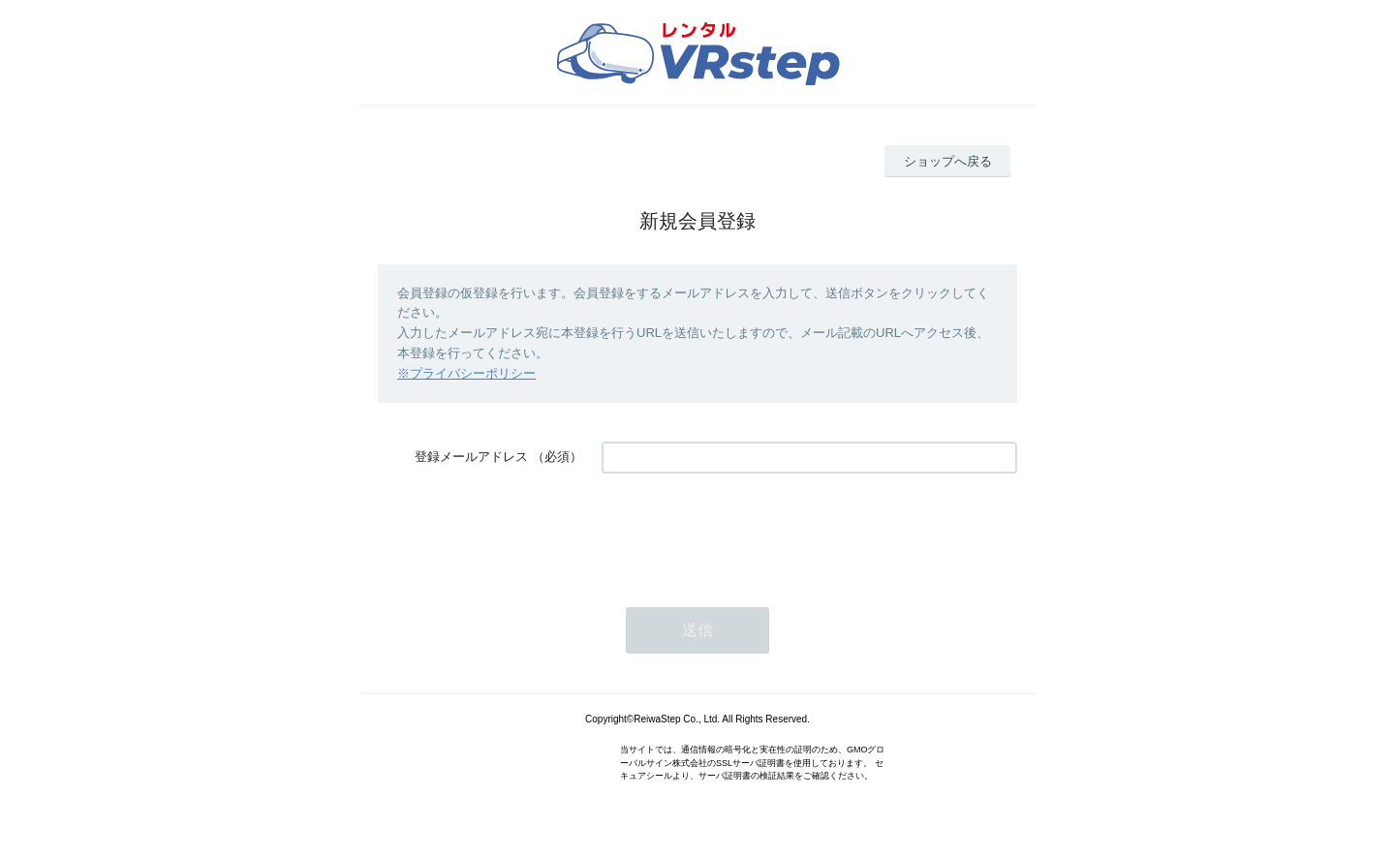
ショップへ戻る (948, 161)
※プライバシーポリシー (466, 373)
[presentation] (749, 530)
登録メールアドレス (471, 456)
